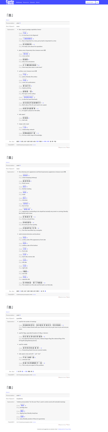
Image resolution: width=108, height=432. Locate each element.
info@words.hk (61, 429)
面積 (22, 417)
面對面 (25, 204)
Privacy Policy (68, 429)
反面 (25, 254)
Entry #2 (7, 162)
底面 (24, 243)
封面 (25, 80)
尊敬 (45, 141)
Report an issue (62, 147)
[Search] (90, 2)
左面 (24, 260)
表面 (24, 238)
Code (68, 147)
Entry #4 (7, 392)
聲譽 (37, 141)
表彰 (48, 141)
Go (97, 2)
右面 (24, 266)
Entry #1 (7, 20)
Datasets (32, 2)
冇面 (25, 33)
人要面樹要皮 (27, 39)
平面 (25, 74)
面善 (24, 187)
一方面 (26, 371)
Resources (26, 2)
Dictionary (19, 2)
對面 (24, 277)
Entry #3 (7, 312)
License (34, 144)
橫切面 (25, 54)
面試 (24, 198)
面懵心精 (26, 209)
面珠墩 (25, 175)
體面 (22, 411)
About (37, 2)
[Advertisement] (32, 9)
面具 (24, 192)
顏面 (22, 405)
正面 (24, 249)
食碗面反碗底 (28, 97)
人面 (24, 127)
